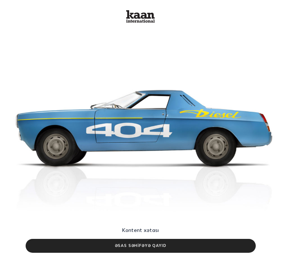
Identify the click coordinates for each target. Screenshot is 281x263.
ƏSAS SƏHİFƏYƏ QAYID (140, 245)
